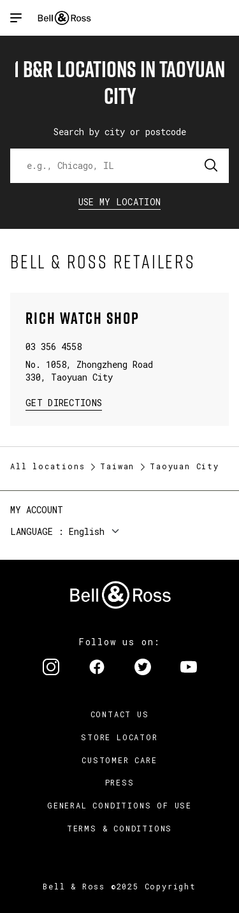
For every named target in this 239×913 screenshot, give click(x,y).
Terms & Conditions (119, 828)
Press (119, 782)
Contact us (120, 714)
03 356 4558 (53, 346)
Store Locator (119, 737)
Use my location (119, 202)
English (87, 531)
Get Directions (64, 402)
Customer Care (119, 760)
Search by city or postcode (120, 132)
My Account (36, 510)
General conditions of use (119, 805)
